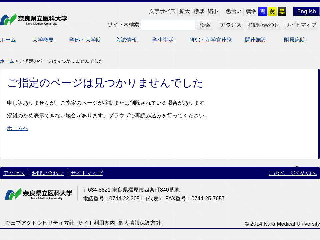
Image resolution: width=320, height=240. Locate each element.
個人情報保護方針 (139, 223)
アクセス (14, 173)
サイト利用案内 (96, 223)
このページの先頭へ (293, 173)
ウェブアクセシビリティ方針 (39, 223)
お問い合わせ (48, 173)
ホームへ (17, 128)
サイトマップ (87, 173)
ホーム (7, 61)
